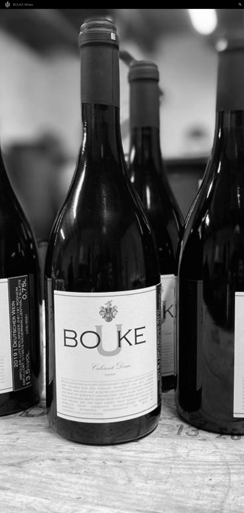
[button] (240, 4)
